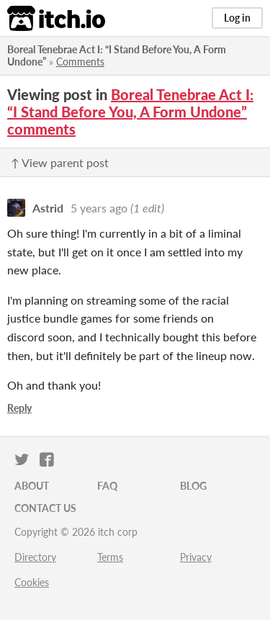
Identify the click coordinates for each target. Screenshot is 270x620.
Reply (19, 408)
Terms (110, 557)
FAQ (107, 486)
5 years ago (99, 208)
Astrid (47, 208)
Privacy (196, 557)
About (31, 486)
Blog (193, 486)
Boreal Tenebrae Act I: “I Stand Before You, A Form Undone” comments (130, 112)
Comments (80, 61)
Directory (35, 557)
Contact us (45, 508)
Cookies (31, 582)
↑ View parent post (60, 162)
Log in (237, 18)
